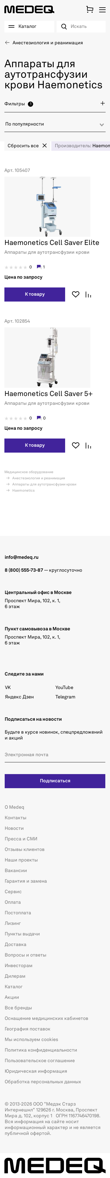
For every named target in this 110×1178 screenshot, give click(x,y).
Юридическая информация (36, 1071)
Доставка (15, 944)
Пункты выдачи (22, 934)
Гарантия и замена (26, 881)
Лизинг (13, 923)
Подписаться (55, 781)
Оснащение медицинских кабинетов (46, 1018)
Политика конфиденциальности (41, 1050)
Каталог (14, 987)
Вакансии (16, 871)
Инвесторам (19, 966)
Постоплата (18, 913)
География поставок (27, 1029)
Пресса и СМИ (21, 839)
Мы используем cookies (31, 1039)
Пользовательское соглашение (40, 1061)
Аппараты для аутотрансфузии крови (43, 484)
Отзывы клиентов (25, 849)
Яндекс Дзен (19, 697)
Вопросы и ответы (25, 955)
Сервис (13, 892)
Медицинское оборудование (28, 472)
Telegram (65, 697)
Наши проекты (21, 860)
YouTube (64, 688)
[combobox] (55, 126)
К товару (35, 294)
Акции (12, 997)
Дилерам (15, 976)
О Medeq (14, 807)
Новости (14, 828)
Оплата (13, 902)
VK (8, 688)
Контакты (15, 818)
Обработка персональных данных (43, 1082)
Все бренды (18, 1008)
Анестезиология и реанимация (38, 478)
